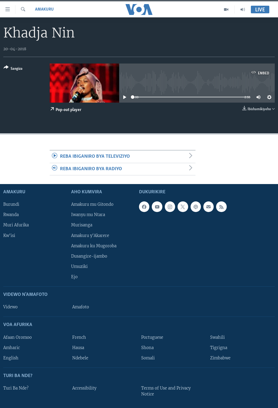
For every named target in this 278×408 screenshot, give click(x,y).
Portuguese (152, 337)
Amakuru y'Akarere (90, 235)
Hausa (78, 347)
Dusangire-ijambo (89, 256)
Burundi (11, 204)
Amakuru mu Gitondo (92, 204)
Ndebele (80, 358)
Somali (148, 358)
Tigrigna (218, 347)
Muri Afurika (16, 225)
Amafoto (80, 307)
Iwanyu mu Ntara (88, 214)
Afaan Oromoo (17, 337)
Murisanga (81, 225)
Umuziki (79, 266)
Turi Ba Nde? (16, 388)
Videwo (10, 307)
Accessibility (84, 388)
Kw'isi (9, 235)
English (10, 358)
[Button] (13, 69)
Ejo (74, 276)
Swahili (217, 337)
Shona (147, 347)
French (79, 337)
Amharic (11, 347)
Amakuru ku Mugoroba (93, 245)
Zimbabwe (220, 358)
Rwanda (11, 214)
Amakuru (44, 9)
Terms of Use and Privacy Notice (166, 391)
